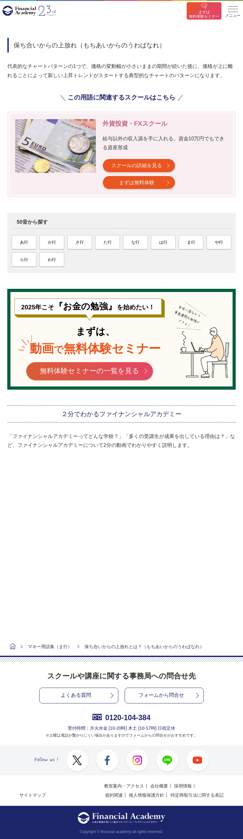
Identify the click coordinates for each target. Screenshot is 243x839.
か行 (52, 242)
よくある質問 (76, 695)
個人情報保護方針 (146, 795)
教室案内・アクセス (124, 785)
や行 (219, 242)
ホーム (13, 647)
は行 (163, 242)
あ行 (24, 242)
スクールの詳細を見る (136, 165)
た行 (107, 242)
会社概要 (159, 785)
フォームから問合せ (161, 695)
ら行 (24, 259)
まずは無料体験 (136, 182)
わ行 (52, 259)
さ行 (80, 242)
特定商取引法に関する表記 (197, 795)
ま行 (191, 242)
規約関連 (114, 795)
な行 (135, 242)
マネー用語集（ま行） (50, 646)
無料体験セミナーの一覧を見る (89, 371)
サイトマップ (32, 795)
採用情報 (183, 785)
